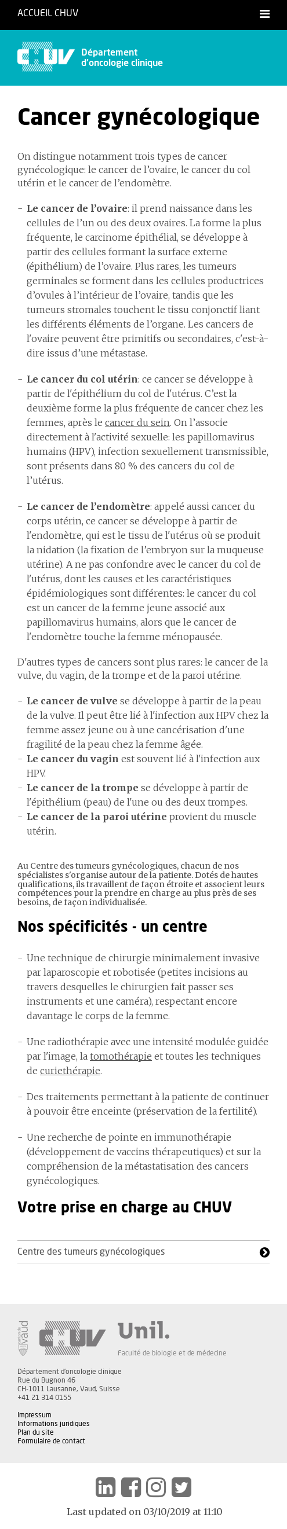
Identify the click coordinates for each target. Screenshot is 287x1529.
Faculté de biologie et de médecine (172, 1353)
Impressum (34, 1415)
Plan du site (35, 1432)
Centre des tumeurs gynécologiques (91, 1251)
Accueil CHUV (47, 13)
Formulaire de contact (51, 1441)
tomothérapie (121, 1056)
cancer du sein (137, 422)
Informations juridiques (53, 1423)
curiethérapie (70, 1070)
